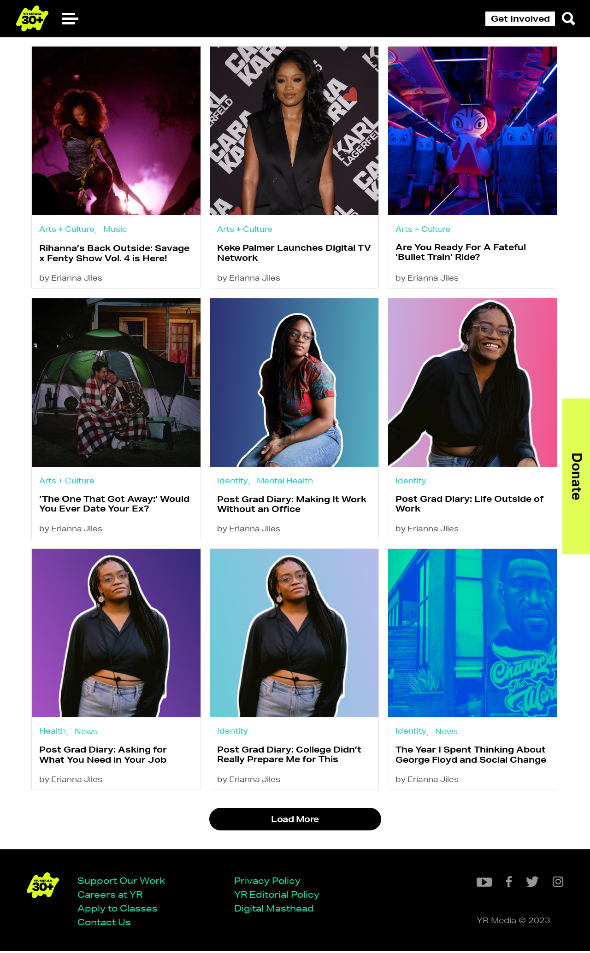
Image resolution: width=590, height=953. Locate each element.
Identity (233, 480)
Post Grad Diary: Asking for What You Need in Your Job (104, 755)
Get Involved (520, 18)
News (87, 732)
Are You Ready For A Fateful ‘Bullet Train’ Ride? (461, 252)
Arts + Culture (67, 228)
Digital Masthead (275, 910)
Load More (295, 821)
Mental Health (286, 480)
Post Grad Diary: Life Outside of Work (470, 504)
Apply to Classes (118, 910)
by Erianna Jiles (71, 278)
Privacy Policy (268, 882)
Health (53, 731)
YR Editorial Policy (277, 896)
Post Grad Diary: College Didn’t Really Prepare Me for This (290, 755)
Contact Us (105, 923)
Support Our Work (122, 882)
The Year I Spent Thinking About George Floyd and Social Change (471, 755)
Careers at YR (110, 896)
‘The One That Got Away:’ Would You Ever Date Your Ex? (115, 504)
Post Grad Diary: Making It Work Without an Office (293, 504)
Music (116, 228)
